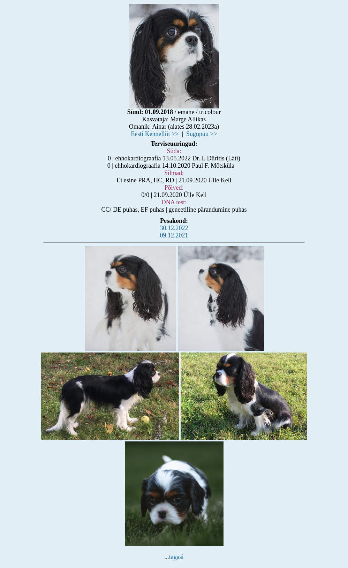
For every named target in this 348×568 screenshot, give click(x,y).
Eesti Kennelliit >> (155, 133)
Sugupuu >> (201, 133)
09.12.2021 (174, 235)
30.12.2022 (174, 228)
